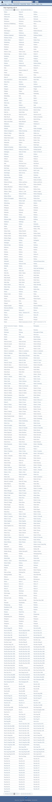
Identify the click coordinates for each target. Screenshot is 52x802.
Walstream (6, 332)
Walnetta (6, 296)
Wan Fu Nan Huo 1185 (39, 728)
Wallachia (6, 205)
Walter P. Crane (37, 490)
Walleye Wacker (37, 235)
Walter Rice (36, 507)
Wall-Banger (7, 172)
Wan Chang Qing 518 (38, 665)
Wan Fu (20, 721)
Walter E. (6, 402)
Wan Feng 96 (36, 719)
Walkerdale (6, 142)
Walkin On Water (22, 147)
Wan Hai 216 (22, 777)
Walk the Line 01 (37, 114)
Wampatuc (6, 618)
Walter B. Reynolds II (24, 367)
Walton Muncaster (23, 560)
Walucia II (21, 577)
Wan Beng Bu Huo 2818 (24, 646)
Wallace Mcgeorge (38, 193)
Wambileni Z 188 (8, 607)
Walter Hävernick (23, 434)
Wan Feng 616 (22, 716)
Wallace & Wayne (8, 182)
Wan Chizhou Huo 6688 (24, 677)
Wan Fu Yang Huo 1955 (39, 742)
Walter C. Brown (37, 374)
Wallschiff (6, 261)
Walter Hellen (22, 437)
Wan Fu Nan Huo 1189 (9, 730)
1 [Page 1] (9, 9)
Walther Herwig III (23, 551)
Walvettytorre (37, 579)
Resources (10, 4)
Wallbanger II (22, 219)
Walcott (5, 28)
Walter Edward (37, 406)
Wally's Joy (21, 284)
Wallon (20, 249)
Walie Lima (6, 102)
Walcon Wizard (22, 26)
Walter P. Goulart (22, 493)
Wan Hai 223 (22, 779)
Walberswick (7, 14)
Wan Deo (21, 705)
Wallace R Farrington (9, 198)
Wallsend (21, 261)
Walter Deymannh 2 (23, 397)
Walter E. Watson (8, 406)
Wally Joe (21, 275)
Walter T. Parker (22, 530)
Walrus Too (6, 317)
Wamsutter (36, 625)
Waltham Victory (8, 549)
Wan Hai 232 (22, 782)
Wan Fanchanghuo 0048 (39, 709)
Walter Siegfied (22, 521)
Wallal (20, 207)
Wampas (35, 616)
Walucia (6, 577)
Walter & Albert (37, 339)
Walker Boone (37, 130)
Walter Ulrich (7, 535)
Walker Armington (38, 128)
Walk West (21, 116)
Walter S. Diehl (22, 514)
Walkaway (21, 126)
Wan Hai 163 (36, 763)
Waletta (35, 81)
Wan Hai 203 (36, 770)
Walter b (6, 360)
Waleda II (36, 68)
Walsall (5, 319)
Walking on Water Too (24, 149)
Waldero (35, 44)
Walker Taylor (37, 137)
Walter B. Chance (37, 360)
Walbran (35, 14)
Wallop (35, 252)
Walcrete (21, 28)
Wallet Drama (37, 226)
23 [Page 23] (23, 9)
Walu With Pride (37, 574)
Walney (20, 296)
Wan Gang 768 (37, 747)
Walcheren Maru (37, 21)
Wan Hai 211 (7, 775)
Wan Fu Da (36, 721)
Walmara (21, 291)
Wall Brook (36, 163)
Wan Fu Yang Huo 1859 (39, 740)
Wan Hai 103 (22, 761)
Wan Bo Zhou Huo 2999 (24, 663)
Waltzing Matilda (8, 574)
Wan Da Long (22, 693)
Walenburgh (6, 75)
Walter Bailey (37, 367)
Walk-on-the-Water (8, 121)
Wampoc (35, 621)
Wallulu (20, 266)
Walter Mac (36, 481)
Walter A (6, 348)
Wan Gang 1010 (7, 747)
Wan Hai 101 (36, 758)
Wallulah (6, 266)
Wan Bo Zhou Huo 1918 (9, 656)
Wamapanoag (7, 604)
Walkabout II (36, 123)
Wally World (21, 282)
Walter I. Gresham (23, 444)
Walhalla (6, 93)
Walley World (7, 231)
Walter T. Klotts (7, 530)
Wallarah (21, 212)
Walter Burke (7, 374)
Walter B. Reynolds (38, 364)
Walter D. (36, 385)
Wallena (20, 224)
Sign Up (37, 4)
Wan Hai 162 (22, 763)
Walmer (35, 291)
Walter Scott (21, 518)
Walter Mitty (36, 483)
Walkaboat (36, 121)
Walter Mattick (7, 483)
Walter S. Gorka (37, 514)
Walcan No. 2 (22, 19)
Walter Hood (36, 439)
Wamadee (6, 602)
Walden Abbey (7, 40)
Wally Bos (6, 273)
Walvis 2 (21, 586)
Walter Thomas (37, 530)
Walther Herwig (7, 551)
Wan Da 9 (6, 693)
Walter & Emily (22, 341)
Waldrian (21, 61)
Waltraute (36, 565)
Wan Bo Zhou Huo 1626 (24, 651)
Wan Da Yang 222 (8, 695)
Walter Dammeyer (8, 395)
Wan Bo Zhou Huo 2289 (39, 660)
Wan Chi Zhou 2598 (38, 672)
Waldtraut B (6, 65)
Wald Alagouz (7, 30)
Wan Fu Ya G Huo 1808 (24, 735)
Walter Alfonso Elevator (24, 355)
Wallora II (36, 254)
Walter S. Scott (7, 518)
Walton (20, 556)
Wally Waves (36, 280)
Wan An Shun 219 (23, 635)
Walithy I (21, 105)
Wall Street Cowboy (23, 168)
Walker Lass (36, 133)
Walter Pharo (36, 497)
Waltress (6, 567)
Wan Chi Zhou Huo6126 (24, 674)
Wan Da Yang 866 (23, 698)
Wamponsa (6, 623)
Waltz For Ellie (22, 569)
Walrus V (21, 317)
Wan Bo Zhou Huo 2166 (24, 658)
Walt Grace (36, 334)
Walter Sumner (37, 525)
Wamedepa (6, 609)
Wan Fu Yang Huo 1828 (24, 740)
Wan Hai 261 (7, 786)
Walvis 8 (35, 588)
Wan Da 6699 (22, 691)
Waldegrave (6, 33)
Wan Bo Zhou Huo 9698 (39, 663)
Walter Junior (37, 460)
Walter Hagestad (7, 432)
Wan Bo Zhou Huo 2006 (39, 656)
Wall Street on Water (38, 168)
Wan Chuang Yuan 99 (9, 681)
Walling (20, 240)
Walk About (6, 107)
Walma (5, 291)
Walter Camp (7, 378)
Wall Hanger (7, 165)
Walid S (20, 100)
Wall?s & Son (22, 172)
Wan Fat (20, 712)
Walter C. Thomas (8, 376)
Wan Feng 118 (22, 714)
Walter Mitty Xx (7, 486)
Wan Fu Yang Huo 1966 (9, 744)
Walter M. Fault (37, 479)
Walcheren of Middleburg (9, 23)
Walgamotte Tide (37, 86)
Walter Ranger (7, 504)
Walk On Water (37, 109)
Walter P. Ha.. (37, 493)
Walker (20, 128)
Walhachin (36, 91)
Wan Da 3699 (7, 688)
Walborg (21, 14)
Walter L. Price (7, 472)
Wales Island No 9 (23, 79)
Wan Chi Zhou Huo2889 (9, 674)
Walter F (6, 409)
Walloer (5, 249)
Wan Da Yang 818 (38, 695)
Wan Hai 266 (22, 789)
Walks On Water (22, 151)
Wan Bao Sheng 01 (38, 642)
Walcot (35, 26)
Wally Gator (6, 275)
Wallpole (6, 259)
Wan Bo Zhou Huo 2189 (9, 660)
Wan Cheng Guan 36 (23, 672)
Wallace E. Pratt (7, 189)
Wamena (35, 609)
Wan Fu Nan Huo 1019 (39, 726)
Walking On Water (38, 147)
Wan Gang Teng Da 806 (39, 749)
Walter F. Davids (37, 409)
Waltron (20, 567)
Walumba (36, 577)
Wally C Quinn (22, 273)
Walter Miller (22, 483)
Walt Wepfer (21, 337)
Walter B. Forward (23, 364)
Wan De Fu (21, 700)
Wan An (20, 628)
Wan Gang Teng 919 (23, 749)
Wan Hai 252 (36, 784)
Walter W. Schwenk (38, 537)
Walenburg (36, 72)
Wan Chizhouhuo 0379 (9, 679)
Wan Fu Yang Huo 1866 (9, 742)
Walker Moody (7, 135)
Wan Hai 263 (36, 786)
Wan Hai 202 (22, 770)
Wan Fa (20, 709)
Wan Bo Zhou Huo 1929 (24, 656)
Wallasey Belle (22, 217)
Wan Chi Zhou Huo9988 (9, 677)
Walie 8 (35, 100)
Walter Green (22, 423)
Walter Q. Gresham (8, 500)
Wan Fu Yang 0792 (38, 735)
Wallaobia (6, 212)
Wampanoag (36, 614)
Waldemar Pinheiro (38, 35)
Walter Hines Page (8, 439)
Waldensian (21, 44)
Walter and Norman (23, 357)
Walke (35, 126)
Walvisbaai (21, 591)
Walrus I (6, 315)
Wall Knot (36, 165)
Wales (35, 75)
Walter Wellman (22, 539)
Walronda (36, 307)
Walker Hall (21, 133)
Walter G (21, 416)
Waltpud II (6, 565)
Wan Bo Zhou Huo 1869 (24, 653)
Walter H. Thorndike (38, 427)
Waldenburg (6, 42)
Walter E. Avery (22, 402)
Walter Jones (7, 460)
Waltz (5, 569)
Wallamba (36, 207)
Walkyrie (21, 161)
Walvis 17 (36, 583)
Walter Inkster (22, 446)
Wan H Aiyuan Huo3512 (39, 756)
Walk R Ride (22, 112)
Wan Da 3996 (22, 688)
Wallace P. (21, 196)
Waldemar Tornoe (8, 37)
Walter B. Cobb (22, 362)
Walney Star (36, 296)
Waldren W (6, 61)
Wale (5, 68)
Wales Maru (36, 79)
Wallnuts (21, 247)
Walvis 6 (6, 588)
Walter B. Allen (22, 360)
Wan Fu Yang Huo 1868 (24, 742)
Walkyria (36, 158)
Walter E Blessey (22, 399)
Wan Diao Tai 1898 (38, 705)
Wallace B (6, 184)
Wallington (6, 242)
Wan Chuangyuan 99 (23, 681)
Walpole (35, 303)
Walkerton (6, 144)
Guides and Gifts (16, 4)
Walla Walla (6, 175)
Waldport (36, 58)
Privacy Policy (22, 800)
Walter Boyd (7, 371)
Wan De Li (36, 700)
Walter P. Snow (22, 495)
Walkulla (21, 154)
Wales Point (6, 81)
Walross (35, 310)
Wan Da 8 (36, 691)
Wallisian (21, 245)
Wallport (21, 259)
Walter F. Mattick (8, 411)
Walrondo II (21, 310)
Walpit (20, 303)
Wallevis (21, 228)
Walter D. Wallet (37, 390)
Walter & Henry (37, 341)
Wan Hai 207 (36, 772)
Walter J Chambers (8, 451)
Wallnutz (36, 247)
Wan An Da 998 (37, 628)
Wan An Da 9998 (8, 630)
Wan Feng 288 (37, 714)
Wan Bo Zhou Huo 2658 (9, 663)
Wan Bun (21, 665)
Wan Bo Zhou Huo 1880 (39, 653)
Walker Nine (21, 135)
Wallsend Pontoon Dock (39, 261)
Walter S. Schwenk (38, 516)
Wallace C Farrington (23, 186)
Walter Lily (36, 474)
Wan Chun (36, 681)
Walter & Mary (7, 346)
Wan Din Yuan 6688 (8, 707)
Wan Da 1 (21, 684)
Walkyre (6, 158)
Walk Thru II (7, 116)
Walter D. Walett (22, 390)
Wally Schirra (7, 280)
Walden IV (21, 40)
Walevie (6, 84)
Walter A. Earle (37, 348)
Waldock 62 (21, 56)
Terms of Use (17, 800)
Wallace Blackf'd (37, 184)
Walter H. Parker (8, 427)
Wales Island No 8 (8, 79)
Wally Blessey (37, 270)
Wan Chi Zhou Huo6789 (39, 674)
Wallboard (6, 221)
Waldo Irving (7, 54)
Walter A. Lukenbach (38, 351)
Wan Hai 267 (36, 789)
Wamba (20, 604)
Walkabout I (21, 123)
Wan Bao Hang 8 (22, 639)
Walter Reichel (7, 507)
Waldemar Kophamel (8, 35)
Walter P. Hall (7, 495)
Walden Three (37, 40)
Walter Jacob (36, 455)
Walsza (5, 334)
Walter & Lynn (22, 344)
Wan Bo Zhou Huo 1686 (39, 651)
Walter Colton (37, 381)
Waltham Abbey (37, 546)
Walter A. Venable (38, 353)
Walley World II (22, 231)
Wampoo (21, 623)
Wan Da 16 (6, 686)
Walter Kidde (7, 465)
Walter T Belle (22, 528)
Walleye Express (22, 233)
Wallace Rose (37, 198)
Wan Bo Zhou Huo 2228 (24, 660)
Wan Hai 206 (22, 772)
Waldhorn (36, 47)
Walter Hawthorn (8, 437)
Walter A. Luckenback (24, 351)
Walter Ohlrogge (7, 490)
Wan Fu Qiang (37, 733)
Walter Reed (36, 504)
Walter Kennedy (37, 462)
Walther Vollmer (37, 551)
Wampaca (21, 614)
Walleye (35, 231)
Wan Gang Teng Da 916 (39, 751)
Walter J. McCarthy (23, 453)
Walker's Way (37, 140)
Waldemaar (21, 33)
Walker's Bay (22, 140)
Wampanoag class (8, 616)
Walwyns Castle (7, 597)
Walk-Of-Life (22, 119)
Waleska (21, 81)
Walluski (35, 266)
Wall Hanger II (22, 165)
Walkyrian (6, 161)
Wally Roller (36, 277)
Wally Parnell (7, 277)
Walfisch (35, 84)
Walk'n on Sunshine (38, 116)
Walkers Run (36, 142)
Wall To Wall (7, 170)
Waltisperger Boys (38, 553)
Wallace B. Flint (22, 184)
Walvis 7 (21, 588)
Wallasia (35, 217)
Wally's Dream (7, 284)
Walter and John (7, 357)
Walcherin (21, 23)
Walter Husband (37, 441)
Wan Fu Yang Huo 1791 (9, 740)
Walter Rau (21, 504)
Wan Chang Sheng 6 (23, 667)
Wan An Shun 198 (8, 635)
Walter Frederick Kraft (9, 416)
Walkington (6, 151)
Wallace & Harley (38, 179)
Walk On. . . (6, 112)
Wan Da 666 (36, 688)
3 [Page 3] (12, 9)
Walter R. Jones (37, 500)
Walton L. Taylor (8, 560)
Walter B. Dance (7, 364)
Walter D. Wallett (8, 392)
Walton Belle (7, 558)
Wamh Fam (21, 611)
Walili (20, 102)
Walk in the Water (38, 107)
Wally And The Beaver (39, 268)
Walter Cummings (38, 383)
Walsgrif (35, 319)
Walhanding (21, 93)
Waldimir (6, 49)
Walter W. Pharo (37, 535)
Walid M (6, 100)
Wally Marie (36, 275)
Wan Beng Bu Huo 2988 (39, 646)
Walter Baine (7, 369)
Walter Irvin (36, 446)
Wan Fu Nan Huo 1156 (9, 728)
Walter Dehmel (37, 395)
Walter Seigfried (7, 521)
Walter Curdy (7, 385)
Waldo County (22, 51)
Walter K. (21, 462)
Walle (35, 221)
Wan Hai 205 (7, 772)
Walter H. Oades (37, 425)
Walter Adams (7, 355)
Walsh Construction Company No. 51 (10, 326)
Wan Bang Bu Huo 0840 (39, 637)
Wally (5, 268)
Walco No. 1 (7, 26)
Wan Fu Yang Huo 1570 (24, 737)
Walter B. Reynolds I (8, 367)
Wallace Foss (22, 189)
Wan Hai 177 (36, 768)
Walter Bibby (36, 369)
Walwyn (35, 595)
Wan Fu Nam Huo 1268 (24, 723)
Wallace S (6, 200)
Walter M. (21, 479)
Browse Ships (4, 4)
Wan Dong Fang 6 (38, 707)
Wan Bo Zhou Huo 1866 (9, 653)
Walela (5, 72)
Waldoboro (6, 56)
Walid (20, 98)
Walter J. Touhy (22, 455)
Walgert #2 (21, 89)
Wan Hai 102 (7, 761)
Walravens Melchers (8, 307)
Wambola (36, 607)
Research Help (23, 4)
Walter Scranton (37, 518)
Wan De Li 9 (21, 702)
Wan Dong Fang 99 (8, 709)
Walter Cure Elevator (23, 385)
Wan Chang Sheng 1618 (9, 667)
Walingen (36, 102)
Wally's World (22, 287)
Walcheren (21, 21)
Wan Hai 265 (7, 789)
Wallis (35, 242)
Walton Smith (37, 560)
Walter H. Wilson (22, 430)
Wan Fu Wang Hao (8, 735)
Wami (35, 611)
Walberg (35, 12)
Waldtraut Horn (22, 65)
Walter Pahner (37, 495)
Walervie (21, 75)
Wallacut (35, 205)
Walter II (6, 446)
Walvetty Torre (22, 579)
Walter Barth (21, 369)
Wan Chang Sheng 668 (39, 667)
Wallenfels (36, 224)
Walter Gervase (22, 418)
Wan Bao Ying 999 (38, 644)
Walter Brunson (37, 371)
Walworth (6, 595)
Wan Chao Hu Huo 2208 (24, 670)
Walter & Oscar (22, 346)
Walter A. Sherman (8, 353)
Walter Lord (21, 476)
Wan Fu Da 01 (7, 723)
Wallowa (6, 256)
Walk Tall (36, 112)
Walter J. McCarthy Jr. (39, 453)
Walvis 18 (6, 586)
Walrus (5, 312)
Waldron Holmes (37, 63)
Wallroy (35, 259)
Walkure (35, 154)
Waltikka (21, 553)
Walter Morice (22, 486)
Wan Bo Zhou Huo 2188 (39, 658)
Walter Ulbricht (22, 532)
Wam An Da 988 (22, 600)
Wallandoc (21, 210)
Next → (30, 9)
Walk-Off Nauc (37, 119)
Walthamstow (22, 549)
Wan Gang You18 (37, 754)
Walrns (20, 307)
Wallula (35, 263)
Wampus (6, 625)
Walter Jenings (7, 458)
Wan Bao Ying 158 (23, 644)
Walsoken (36, 330)
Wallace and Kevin (38, 182)
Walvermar (6, 579)
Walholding (36, 93)
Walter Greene (37, 423)
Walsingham (36, 326)
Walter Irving (7, 448)
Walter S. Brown (7, 514)
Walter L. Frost (22, 467)
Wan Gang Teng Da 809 (24, 751)
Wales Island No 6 (23, 77)
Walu (20, 574)
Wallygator (6, 289)
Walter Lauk (36, 472)
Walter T (6, 528)
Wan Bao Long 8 (8, 642)
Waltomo (6, 556)
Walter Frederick (37, 413)
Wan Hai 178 (7, 770)
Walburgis (6, 19)
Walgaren (6, 89)
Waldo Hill (36, 51)
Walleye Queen (37, 233)
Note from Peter (34, 800)
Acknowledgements (28, 800)
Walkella (6, 128)
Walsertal (21, 319)
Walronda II (6, 310)
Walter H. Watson (8, 430)
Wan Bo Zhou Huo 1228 (9, 651)
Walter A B (21, 348)
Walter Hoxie (22, 441)
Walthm (5, 553)
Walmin (20, 294)
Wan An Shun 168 (38, 632)
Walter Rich (6, 509)
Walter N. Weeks (22, 488)
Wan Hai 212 (22, 775)
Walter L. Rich (22, 472)
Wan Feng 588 (7, 716)
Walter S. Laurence (8, 516)
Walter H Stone (22, 425)
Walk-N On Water (8, 119)
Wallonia (6, 252)
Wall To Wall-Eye (23, 170)
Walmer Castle (7, 294)
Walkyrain (36, 156)
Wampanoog (21, 616)
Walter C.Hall (37, 376)
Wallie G (35, 238)
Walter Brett (21, 371)
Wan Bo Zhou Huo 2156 (9, 658)
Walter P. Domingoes (8, 493)
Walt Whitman (37, 337)
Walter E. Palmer (8, 404)
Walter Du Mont (7, 399)
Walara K (21, 12)
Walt (20, 334)
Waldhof (21, 47)
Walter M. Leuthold (8, 481)
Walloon (21, 252)
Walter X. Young (37, 542)
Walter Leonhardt (23, 474)
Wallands (36, 210)
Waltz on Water (7, 572)
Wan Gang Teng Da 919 (24, 754)
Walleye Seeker (7, 235)
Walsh (5, 321)
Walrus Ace (36, 312)
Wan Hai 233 (36, 782)
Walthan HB (36, 549)
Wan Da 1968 (37, 686)
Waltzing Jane (37, 572)
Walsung (21, 332)
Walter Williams (7, 542)
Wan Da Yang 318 (23, 695)
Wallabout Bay (7, 177)
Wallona (35, 249)
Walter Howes (7, 441)
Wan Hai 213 (36, 775)
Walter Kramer (22, 465)
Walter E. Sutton (37, 404)
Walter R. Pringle (8, 502)
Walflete (6, 86)
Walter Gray (6, 423)
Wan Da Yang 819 (8, 698)
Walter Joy (21, 460)
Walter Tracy (7, 532)
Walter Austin (37, 357)
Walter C (21, 374)
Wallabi (20, 175)
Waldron (6, 63)
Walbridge (21, 16)
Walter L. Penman (23, 469)
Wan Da (6, 684)
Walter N (6, 488)
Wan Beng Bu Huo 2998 (9, 649)
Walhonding (6, 95)
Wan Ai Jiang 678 (8, 628)
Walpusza (21, 305)
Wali (20, 95)
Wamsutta (21, 625)
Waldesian (6, 47)
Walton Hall (36, 558)
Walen (20, 72)
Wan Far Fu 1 (7, 712)
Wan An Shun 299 (8, 637)
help (34, 1)
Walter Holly (22, 439)
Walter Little (7, 476)
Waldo (35, 49)
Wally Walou (22, 280)
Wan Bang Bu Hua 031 (24, 637)
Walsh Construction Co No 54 (25, 321)
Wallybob (36, 287)
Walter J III (6, 453)
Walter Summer (22, 525)
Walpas (35, 301)
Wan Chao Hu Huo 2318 (39, 670)
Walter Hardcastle (8, 434)
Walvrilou (21, 593)
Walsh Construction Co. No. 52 (40, 322)
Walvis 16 (21, 583)
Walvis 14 (36, 581)
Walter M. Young (22, 481)
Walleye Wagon (7, 238)
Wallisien (36, 245)
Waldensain (21, 42)
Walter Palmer (7, 497)
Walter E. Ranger (22, 404)
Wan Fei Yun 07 (37, 712)
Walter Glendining (8, 420)
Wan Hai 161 (7, 763)
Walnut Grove (7, 301)
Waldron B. (21, 63)
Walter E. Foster (37, 402)
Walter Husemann (8, 444)
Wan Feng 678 (37, 716)
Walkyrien (36, 161)
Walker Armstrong (23, 130)
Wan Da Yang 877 (38, 698)
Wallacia (21, 205)
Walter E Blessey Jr (38, 399)
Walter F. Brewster (23, 409)
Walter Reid (21, 507)
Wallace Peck (37, 196)
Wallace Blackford (8, 186)
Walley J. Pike (37, 228)
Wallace (20, 179)
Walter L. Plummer (38, 469)
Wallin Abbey (7, 240)
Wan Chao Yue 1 (7, 672)
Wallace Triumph (37, 200)
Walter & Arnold (7, 341)
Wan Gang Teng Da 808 (9, 751)
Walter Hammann (37, 432)
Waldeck (21, 30)
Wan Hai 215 (7, 777)
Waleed (5, 70)
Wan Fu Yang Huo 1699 (39, 737)
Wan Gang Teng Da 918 (9, 754)
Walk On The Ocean (23, 109)
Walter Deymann (8, 397)
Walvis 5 (35, 586)
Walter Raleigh (37, 502)
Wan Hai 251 (22, 784)
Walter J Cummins (38, 451)
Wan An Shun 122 (23, 632)
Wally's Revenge (37, 284)
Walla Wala (36, 172)
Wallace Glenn (37, 189)
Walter (20, 339)
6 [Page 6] (17, 9)
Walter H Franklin (8, 425)
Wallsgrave (6, 263)
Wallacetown (22, 203)
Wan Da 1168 (37, 684)
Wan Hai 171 (22, 765)
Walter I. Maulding (38, 444)
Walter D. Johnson (8, 388)
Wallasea (36, 214)
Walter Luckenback (38, 476)
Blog (41, 4)
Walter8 (5, 544)
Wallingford (36, 240)
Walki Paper (36, 144)
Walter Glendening (38, 418)
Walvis (5, 581)
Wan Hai (21, 758)
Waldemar (36, 33)
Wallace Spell (22, 200)
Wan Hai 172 (36, 765)
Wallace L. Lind (22, 191)
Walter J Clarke (22, 451)
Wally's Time (7, 287)
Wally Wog (6, 282)
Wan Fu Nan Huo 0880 (9, 726)
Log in (36, 1)
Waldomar (36, 56)
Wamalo (35, 602)
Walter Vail (21, 535)
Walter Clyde (7, 381)
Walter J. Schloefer (8, 455)
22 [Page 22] (21, 9)
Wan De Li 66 (7, 702)
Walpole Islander (8, 305)
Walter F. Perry (37, 411)
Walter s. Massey (22, 516)
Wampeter (6, 621)
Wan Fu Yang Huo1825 (24, 744)
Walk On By (7, 109)
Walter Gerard (7, 418)
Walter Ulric (36, 532)
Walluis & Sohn (22, 263)
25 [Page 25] (27, 9)
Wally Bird (21, 270)
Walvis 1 (21, 581)
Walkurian (6, 156)
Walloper (6, 254)
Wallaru (20, 214)
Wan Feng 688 (7, 719)
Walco (35, 23)
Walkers (20, 142)
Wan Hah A (6, 758)
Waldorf (6, 58)
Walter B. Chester (8, 362)
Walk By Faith (22, 107)
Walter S (21, 511)
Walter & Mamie (37, 344)
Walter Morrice (37, 486)
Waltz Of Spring (37, 569)
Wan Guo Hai (7, 756)
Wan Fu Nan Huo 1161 (24, 728)
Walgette (6, 91)
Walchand (36, 19)
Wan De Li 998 (37, 702)
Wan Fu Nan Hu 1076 (38, 723)
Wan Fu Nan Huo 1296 (24, 733)
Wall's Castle (36, 170)
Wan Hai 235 (7, 784)
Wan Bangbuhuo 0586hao (10, 639)
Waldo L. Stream (22, 54)
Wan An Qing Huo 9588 (24, 630)
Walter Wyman (22, 542)
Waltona (20, 563)
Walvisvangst (7, 593)
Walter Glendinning (23, 420)
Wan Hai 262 (22, 786)
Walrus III (36, 315)
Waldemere (21, 37)
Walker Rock (22, 137)
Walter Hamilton (22, 432)
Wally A (20, 268)
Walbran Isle (7, 16)
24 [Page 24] (25, 9)
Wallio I (20, 242)
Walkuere (6, 154)
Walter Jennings (22, 458)
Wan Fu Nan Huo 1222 (9, 733)
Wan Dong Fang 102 (23, 707)
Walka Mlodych (22, 121)
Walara (5, 12)
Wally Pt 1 (21, 277)
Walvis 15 (6, 583)
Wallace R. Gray (22, 198)
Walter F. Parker (22, 411)
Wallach (35, 203)
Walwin (35, 593)
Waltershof (6, 546)
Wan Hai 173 (7, 768)
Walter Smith (7, 523)
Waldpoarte (21, 58)
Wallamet (6, 210)
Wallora (20, 254)
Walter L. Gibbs (37, 467)
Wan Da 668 (7, 691)
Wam (5, 600)
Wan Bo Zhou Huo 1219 (39, 649)
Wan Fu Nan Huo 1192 (24, 730)
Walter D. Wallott (23, 392)
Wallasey (6, 217)
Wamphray (21, 621)
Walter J (35, 448)
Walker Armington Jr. (9, 130)
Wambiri (21, 607)
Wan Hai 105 (36, 761)
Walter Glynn (37, 420)
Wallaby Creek (37, 177)
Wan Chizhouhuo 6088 (39, 679)
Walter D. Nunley (8, 390)
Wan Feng (6, 714)
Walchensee (6, 21)
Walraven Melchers (38, 305)
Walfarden (21, 84)
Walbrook (36, 16)
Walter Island (22, 448)
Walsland (6, 330)
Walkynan (21, 156)
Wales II (6, 77)
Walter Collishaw (22, 381)
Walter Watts (7, 539)
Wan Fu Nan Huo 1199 (39, 730)
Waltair (5, 339)
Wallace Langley (37, 191)
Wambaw (36, 604)
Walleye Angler (7, 233)
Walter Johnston (37, 458)
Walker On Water (37, 135)
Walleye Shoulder (23, 235)
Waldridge (36, 61)
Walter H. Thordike (23, 427)
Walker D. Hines (7, 133)
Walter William (37, 539)
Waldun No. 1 (37, 65)
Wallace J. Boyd (7, 191)
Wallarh (35, 212)
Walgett (35, 89)
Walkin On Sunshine (8, 147)
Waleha (35, 70)
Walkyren (21, 158)
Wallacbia (6, 179)
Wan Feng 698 (22, 719)
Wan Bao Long (37, 639)
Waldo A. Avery (7, 51)
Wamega (21, 609)
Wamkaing (6, 614)
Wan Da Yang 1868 (38, 693)
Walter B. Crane (37, 362)
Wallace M (6, 193)
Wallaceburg (7, 203)
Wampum (36, 623)
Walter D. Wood (37, 392)
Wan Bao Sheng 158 (8, 644)
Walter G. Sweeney (38, 416)
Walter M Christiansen (9, 479)
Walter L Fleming (37, 465)
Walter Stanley (37, 523)
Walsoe (20, 330)
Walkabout (6, 123)
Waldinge (21, 49)
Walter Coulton (7, 383)
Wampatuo (36, 618)
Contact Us (33, 4)
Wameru (6, 611)
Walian (5, 98)
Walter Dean (21, 395)
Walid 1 (35, 98)
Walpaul (6, 303)
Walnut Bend (22, 298)
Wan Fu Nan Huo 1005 (24, 726)
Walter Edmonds (22, 406)
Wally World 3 (37, 282)
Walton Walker (7, 563)
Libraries (28, 4)
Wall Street (6, 168)
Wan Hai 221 (36, 777)
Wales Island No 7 (38, 77)
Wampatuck (21, 618)
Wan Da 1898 (22, 686)
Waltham (21, 546)
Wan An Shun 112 (8, 632)
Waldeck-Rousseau (38, 30)
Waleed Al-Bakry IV (23, 70)
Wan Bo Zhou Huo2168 (9, 665)
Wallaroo (6, 214)
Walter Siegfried (37, 521)
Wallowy (36, 256)
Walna (35, 294)
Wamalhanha (22, 602)
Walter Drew (36, 397)
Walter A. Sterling (23, 353)
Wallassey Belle (7, 219)
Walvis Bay (6, 591)
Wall (5, 163)
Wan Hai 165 (7, 765)
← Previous (6, 9)
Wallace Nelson (7, 196)
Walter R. (21, 500)
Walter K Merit (7, 462)
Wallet (20, 226)
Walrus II (21, 315)
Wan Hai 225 (36, 779)
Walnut (5, 298)
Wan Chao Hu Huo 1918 (9, 670)
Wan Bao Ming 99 (23, 642)
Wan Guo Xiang (22, 756)
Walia (35, 95)
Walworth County (23, 595)
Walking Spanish (37, 149)
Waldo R (35, 54)
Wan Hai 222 (7, 779)
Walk (35, 105)
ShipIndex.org (7, 1)
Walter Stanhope (22, 523)
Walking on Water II (8, 149)
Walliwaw (6, 247)
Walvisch (36, 591)
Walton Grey (21, 558)
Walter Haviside (37, 434)
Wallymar (21, 289)
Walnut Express (37, 298)
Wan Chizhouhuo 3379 (24, 679)
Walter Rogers (37, 509)
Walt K (5, 337)
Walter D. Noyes (37, 388)
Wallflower (21, 238)
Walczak (35, 28)
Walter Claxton (37, 378)
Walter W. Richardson (24, 537)
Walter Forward (7, 413)
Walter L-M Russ (8, 467)
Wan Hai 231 (7, 782)
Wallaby (20, 177)
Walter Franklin (22, 413)
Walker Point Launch (8, 137)
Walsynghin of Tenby (38, 332)
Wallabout (36, 175)
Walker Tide (6, 140)
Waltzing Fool (22, 572)
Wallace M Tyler (22, 193)
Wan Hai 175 (22, 768)
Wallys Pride (36, 289)
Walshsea (21, 326)
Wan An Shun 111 (38, 630)
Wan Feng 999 (7, 721)
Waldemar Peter (22, 35)
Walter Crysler (22, 383)
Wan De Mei (7, 705)
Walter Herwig (37, 437)
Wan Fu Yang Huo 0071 (9, 737)
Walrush (35, 317)
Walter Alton (36, 355)
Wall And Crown (22, 163)
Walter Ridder (22, 509)
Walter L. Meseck (8, 469)
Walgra (20, 91)
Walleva (6, 228)
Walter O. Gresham (38, 488)
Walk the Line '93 (23, 114)
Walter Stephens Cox (8, 525)
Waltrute (35, 567)
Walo (20, 301)
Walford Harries (22, 86)
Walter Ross (6, 511)
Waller (5, 226)
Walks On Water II (38, 151)
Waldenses (6, 44)
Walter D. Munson (23, 388)
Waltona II (36, 563)
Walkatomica (7, 126)
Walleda (6, 224)
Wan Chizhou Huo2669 (39, 677)
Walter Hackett (37, 430)
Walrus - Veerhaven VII (24, 312)
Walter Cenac (22, 378)
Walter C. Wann (22, 376)
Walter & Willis (37, 346)
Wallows (21, 256)
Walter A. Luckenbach (9, 351)
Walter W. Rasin (7, 537)
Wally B (6, 270)
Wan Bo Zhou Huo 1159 (24, 649)
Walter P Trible (22, 490)
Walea (20, 68)
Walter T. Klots (37, 528)
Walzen (35, 597)
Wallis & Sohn (7, 245)
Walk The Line (7, 114)
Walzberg (21, 597)
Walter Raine (22, 502)
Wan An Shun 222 (38, 635)
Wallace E (36, 186)
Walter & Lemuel (8, 344)
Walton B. (36, 556)
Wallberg (36, 219)
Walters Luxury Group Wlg (40, 544)
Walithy (5, 105)
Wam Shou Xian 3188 (38, 600)
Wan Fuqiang (36, 744)
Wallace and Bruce (23, 182)
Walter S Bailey (37, 511)
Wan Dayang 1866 (8, 700)
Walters (20, 544)
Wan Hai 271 (7, 791)
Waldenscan (36, 42)
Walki (20, 144)
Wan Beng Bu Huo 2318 (9, 646)
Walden (35, 37)
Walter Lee (6, 474)
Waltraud (21, 565)
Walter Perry (21, 497)
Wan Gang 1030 (22, 747)
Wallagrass (6, 207)
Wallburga (21, 221)
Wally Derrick (37, 273)
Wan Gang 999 (7, 749)
